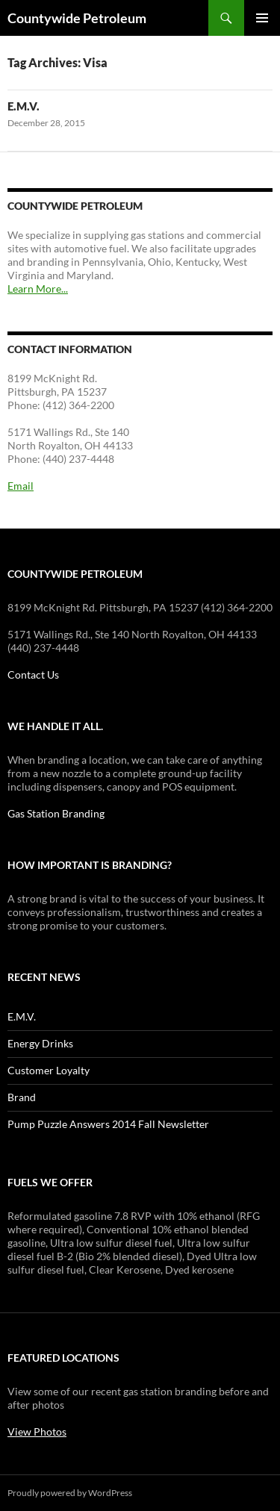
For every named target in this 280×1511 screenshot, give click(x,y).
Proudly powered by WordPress (69, 1492)
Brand (21, 1097)
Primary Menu (262, 18)
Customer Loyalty (48, 1070)
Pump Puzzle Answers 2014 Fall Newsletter (108, 1124)
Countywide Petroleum (76, 18)
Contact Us (33, 674)
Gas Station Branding (56, 813)
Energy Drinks (40, 1043)
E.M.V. (23, 106)
